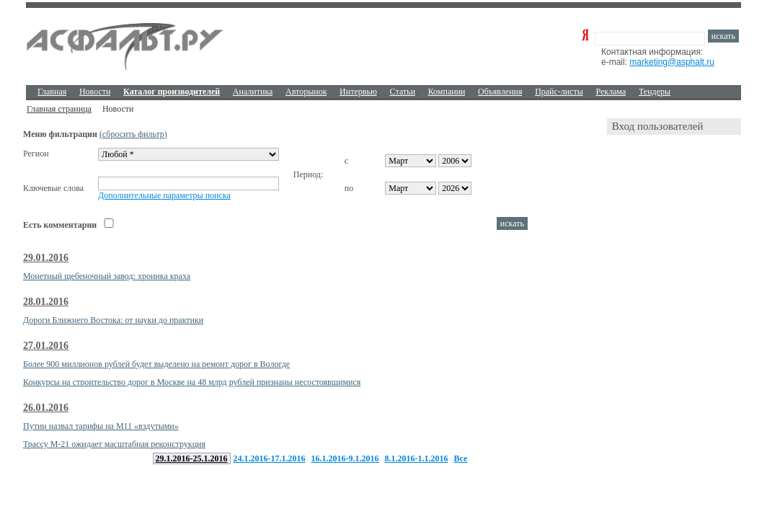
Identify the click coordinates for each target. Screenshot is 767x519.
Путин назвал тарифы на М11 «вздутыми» (101, 426)
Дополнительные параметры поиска (164, 195)
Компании (447, 91)
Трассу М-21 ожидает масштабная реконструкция (114, 444)
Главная (51, 91)
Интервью (358, 91)
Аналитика (253, 91)
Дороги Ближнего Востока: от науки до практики (113, 320)
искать (723, 36)
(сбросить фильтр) (133, 134)
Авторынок (306, 91)
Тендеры (654, 91)
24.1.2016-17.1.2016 (270, 458)
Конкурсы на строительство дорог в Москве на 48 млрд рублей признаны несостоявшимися (191, 382)
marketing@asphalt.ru (671, 62)
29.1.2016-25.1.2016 (192, 458)
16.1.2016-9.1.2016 (345, 458)
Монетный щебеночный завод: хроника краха (106, 276)
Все (461, 458)
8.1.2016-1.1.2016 (416, 458)
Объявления (500, 91)
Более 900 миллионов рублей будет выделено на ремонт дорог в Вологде (156, 364)
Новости (95, 91)
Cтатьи (403, 91)
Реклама (611, 91)
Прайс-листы (559, 91)
